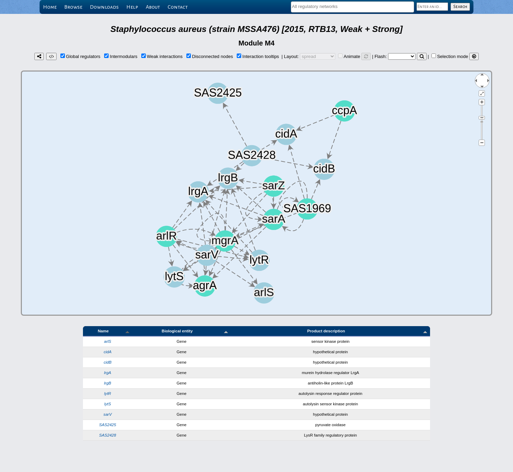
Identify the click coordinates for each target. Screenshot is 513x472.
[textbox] (352, 6)
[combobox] (352, 7)
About (153, 7)
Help (132, 7)
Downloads (104, 7)
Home (50, 7)
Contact (178, 7)
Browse (73, 7)
